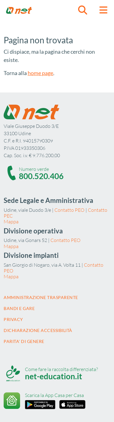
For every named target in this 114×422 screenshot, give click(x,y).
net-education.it (53, 376)
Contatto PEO (69, 210)
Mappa (11, 221)
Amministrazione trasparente (41, 297)
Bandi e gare (19, 308)
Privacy (13, 319)
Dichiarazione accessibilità (38, 330)
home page (40, 73)
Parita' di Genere (24, 341)
